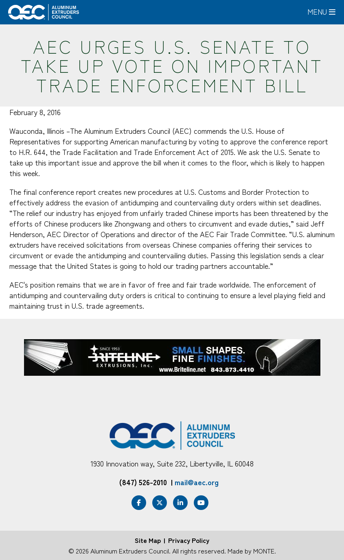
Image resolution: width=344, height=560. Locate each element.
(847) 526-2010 (143, 482)
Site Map (148, 540)
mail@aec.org (197, 482)
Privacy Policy (188, 540)
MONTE (263, 551)
